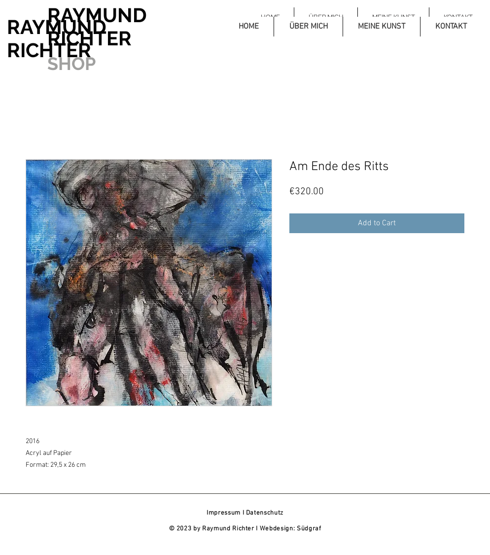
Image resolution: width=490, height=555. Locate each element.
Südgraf (309, 529)
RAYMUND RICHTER (56, 38)
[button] (308, 26)
